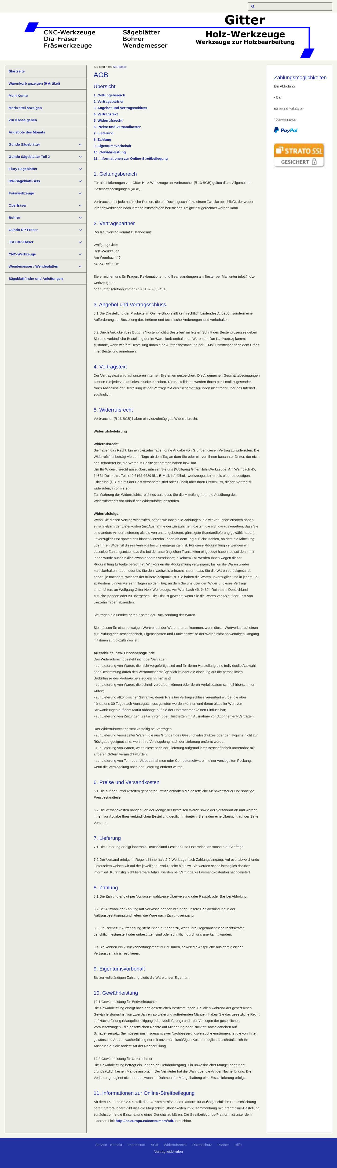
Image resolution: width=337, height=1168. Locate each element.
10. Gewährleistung (110, 152)
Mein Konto (18, 96)
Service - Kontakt (108, 1145)
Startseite (17, 71)
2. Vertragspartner (109, 101)
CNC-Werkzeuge (22, 254)
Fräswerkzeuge (21, 193)
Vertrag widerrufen (168, 1151)
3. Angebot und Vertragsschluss (120, 108)
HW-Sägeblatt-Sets (24, 181)
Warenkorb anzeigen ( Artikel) (34, 83)
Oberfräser (18, 205)
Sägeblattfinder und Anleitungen (36, 279)
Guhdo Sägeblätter (24, 144)
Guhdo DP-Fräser (23, 230)
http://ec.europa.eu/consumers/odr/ (145, 1121)
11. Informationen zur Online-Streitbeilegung (131, 158)
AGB (154, 1145)
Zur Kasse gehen (23, 120)
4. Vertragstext (106, 114)
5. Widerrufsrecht (108, 120)
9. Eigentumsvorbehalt (112, 146)
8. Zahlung (102, 139)
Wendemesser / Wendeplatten (33, 266)
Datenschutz (202, 1145)
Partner (223, 1145)
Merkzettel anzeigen (25, 108)
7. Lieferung (104, 133)
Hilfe (238, 1145)
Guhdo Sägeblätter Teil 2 (29, 157)
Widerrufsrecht (175, 1145)
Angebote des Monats (27, 132)
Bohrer (14, 218)
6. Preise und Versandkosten (117, 127)
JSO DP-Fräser (21, 242)
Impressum (136, 1145)
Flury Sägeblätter (23, 169)
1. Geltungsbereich (109, 95)
